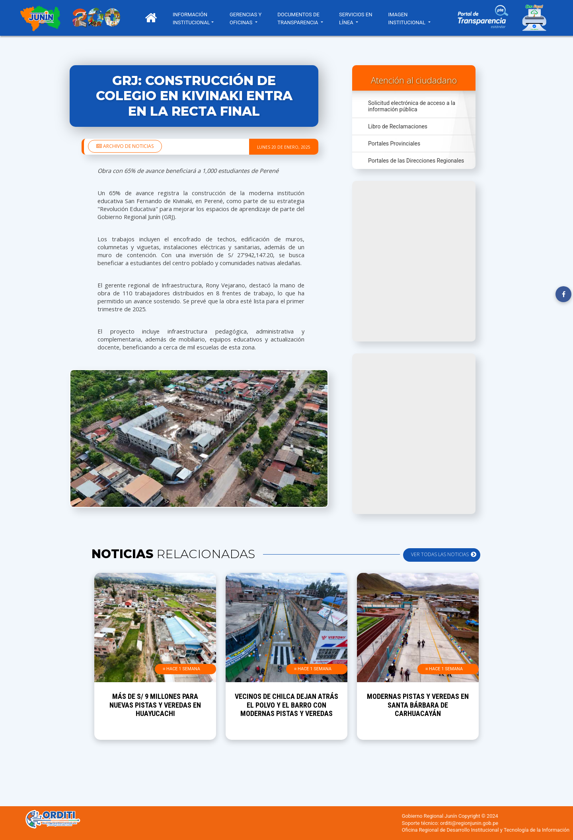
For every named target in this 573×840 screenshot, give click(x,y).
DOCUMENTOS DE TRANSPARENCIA (299, 18)
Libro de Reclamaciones (397, 126)
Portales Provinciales (394, 143)
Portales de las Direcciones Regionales (416, 160)
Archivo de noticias (125, 146)
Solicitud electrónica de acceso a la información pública (411, 106)
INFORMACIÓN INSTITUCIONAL (191, 18)
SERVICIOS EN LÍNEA (355, 18)
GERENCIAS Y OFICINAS (246, 18)
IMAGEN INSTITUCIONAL (408, 18)
